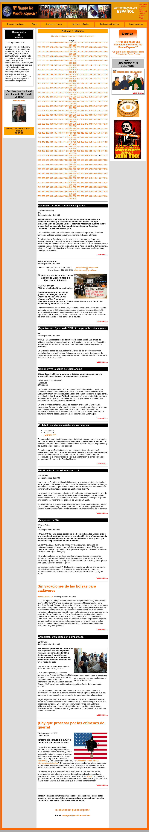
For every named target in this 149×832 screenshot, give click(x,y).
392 (82, 128)
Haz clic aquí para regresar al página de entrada (72, 36)
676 (98, 191)
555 (94, 164)
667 (63, 191)
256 (98, 97)
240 (74, 94)
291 (78, 106)
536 (98, 160)
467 (63, 146)
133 (86, 70)
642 (43, 187)
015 (94, 43)
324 (51, 115)
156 (98, 74)
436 (98, 137)
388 (66, 128)
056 (98, 52)
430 (74, 137)
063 (47, 56)
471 (78, 146)
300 (74, 108)
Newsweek (42, 761)
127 (63, 70)
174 (90, 79)
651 (78, 187)
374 (90, 124)
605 (55, 178)
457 (102, 142)
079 (70, 58)
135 (94, 70)
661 (39, 191)
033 (86, 47)
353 (86, 119)
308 (66, 110)
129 (70, 70)
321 (39, 115)
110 (74, 65)
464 (51, 146)
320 (74, 112)
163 (47, 79)
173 (86, 79)
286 (59, 106)
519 (70, 158)
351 (78, 119)
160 (74, 76)
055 (94, 52)
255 (94, 97)
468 (66, 146)
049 (70, 52)
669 (70, 191)
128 (66, 70)
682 (43, 196)
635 (94, 182)
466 (59, 146)
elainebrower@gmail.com (85, 270)
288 (66, 106)
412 (82, 133)
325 (55, 115)
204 (51, 88)
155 (94, 74)
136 (98, 70)
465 (55, 146)
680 (74, 194)
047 (63, 52)
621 (39, 182)
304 (51, 110)
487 (63, 151)
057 (102, 52)
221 (39, 92)
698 (105, 196)
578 (105, 169)
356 (98, 119)
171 (78, 79)
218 (105, 88)
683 (47, 196)
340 (74, 117)
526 (59, 160)
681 (39, 196)
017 (102, 43)
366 (59, 124)
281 (39, 106)
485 (55, 151)
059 (70, 54)
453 (86, 142)
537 (102, 160)
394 (90, 128)
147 (63, 74)
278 (105, 101)
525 (55, 160)
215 (94, 88)
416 (98, 133)
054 (90, 52)
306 (59, 110)
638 (105, 182)
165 (55, 79)
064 (51, 56)
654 (90, 187)
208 (66, 88)
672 (82, 191)
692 (82, 196)
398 (105, 128)
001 (39, 43)
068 (66, 56)
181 (39, 83)
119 (70, 67)
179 (70, 81)
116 (98, 65)
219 (70, 90)
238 (105, 92)
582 (43, 173)
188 (66, 83)
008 (66, 43)
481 (39, 151)
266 (59, 101)
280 (74, 103)
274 (90, 101)
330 (74, 115)
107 (63, 65)
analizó (90, 776)
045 (55, 52)
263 (47, 101)
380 (74, 126)
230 (74, 92)
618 (105, 178)
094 (90, 61)
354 (90, 119)
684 (51, 196)
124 (51, 70)
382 (43, 128)
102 (43, 65)
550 (74, 164)
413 (86, 133)
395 (94, 128)
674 (90, 191)
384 (51, 128)
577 (102, 169)
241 (39, 97)
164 (51, 79)
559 (70, 167)
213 (86, 88)
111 (78, 65)
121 (39, 70)
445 (55, 142)
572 (82, 169)
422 (43, 137)
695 (94, 196)
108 (66, 65)
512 (82, 155)
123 (47, 70)
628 (66, 182)
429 (70, 137)
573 (86, 169)
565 (55, 169)
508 (66, 155)
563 (47, 169)
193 (86, 83)
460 (74, 144)
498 (105, 151)
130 (74, 70)
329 (70, 115)
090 (74, 61)
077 (102, 56)
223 (47, 92)
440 (74, 140)
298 (105, 106)
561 (39, 169)
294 (90, 106)
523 (47, 160)
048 (66, 52)
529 (70, 160)
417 (102, 133)
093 (86, 61)
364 (51, 124)
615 (94, 178)
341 (39, 119)
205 (55, 88)
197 (102, 83)
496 (98, 151)
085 (55, 61)
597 (102, 173)
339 (70, 117)
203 (47, 88)
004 (51, 43)
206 (59, 88)
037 (102, 47)
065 (55, 56)
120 (74, 67)
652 (82, 187)
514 (90, 155)
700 (74, 198)
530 (74, 160)
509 (70, 155)
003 (47, 43)
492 (82, 151)
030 (74, 47)
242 (43, 97)
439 (70, 140)
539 (70, 162)
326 (59, 115)
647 (63, 187)
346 (59, 119)
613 (86, 178)
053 (86, 52)
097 (102, 61)
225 (55, 92)
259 (70, 99)
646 (59, 187)
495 (94, 151)
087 (63, 61)
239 (70, 94)
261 (39, 101)
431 (78, 137)
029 (70, 47)
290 (74, 106)
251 (78, 97)
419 (70, 135)
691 (78, 196)
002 (43, 43)
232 (82, 92)
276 (98, 101)
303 (47, 110)
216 (98, 88)
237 (102, 92)
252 (82, 97)
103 (47, 65)
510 (74, 155)
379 (70, 126)
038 (105, 47)
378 (105, 124)
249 (70, 97)
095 (94, 61)
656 (98, 187)
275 (94, 101)
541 (39, 164)
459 (70, 144)
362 (43, 124)
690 (74, 196)
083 (47, 61)
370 (74, 124)
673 (86, 191)
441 (39, 142)
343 (47, 119)
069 (70, 56)
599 (70, 176)
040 (74, 49)
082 (43, 61)
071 (78, 56)
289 (70, 106)
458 (105, 142)
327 (63, 115)
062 (43, 56)
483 (47, 151)
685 (55, 196)
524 (51, 160)
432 (82, 137)
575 (94, 169)
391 (78, 128)
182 (43, 83)
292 (82, 106)
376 (98, 124)
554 (90, 164)
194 (90, 83)
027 (63, 47)
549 (70, 164)
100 (74, 63)
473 (86, 146)
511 (78, 155)
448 (66, 142)
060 (74, 54)
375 (94, 124)
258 (105, 97)
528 (66, 160)
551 (78, 164)
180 (74, 81)
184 (51, 83)
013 (86, 43)
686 (59, 196)
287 (63, 106)
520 (74, 158)
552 (82, 164)
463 (47, 146)
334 (90, 115)
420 (74, 135)
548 (66, 164)
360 (74, 122)
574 (90, 169)
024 (51, 47)
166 (59, 79)
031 (78, 47)
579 (70, 171)
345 (55, 119)
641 (39, 187)
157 (102, 74)
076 (98, 56)
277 (102, 101)
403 (47, 133)
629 (70, 182)
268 (66, 101)
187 (63, 83)
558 (105, 164)
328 (66, 115)
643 (47, 187)
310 (74, 110)
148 (66, 74)
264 (51, 101)
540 (74, 162)
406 (59, 133)
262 (43, 101)
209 (70, 88)
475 (94, 146)
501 (39, 155)
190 (74, 83)
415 (94, 133)
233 (86, 92)
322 (43, 115)
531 (78, 160)
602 (43, 178)
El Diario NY (50, 435)
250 (74, 97)
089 (70, 61)
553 (86, 164)
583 (47, 173)
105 (55, 65)
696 (98, 196)
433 (86, 137)
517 (102, 155)
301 (39, 110)
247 (63, 97)
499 (70, 153)
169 (70, 79)
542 (43, 164)
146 (59, 74)
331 (78, 115)
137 (102, 70)
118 (105, 65)
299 (70, 108)
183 (47, 83)
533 (86, 160)
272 (82, 101)
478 (105, 146)
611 (78, 178)
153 (86, 74)
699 (70, 198)
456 (98, 142)
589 (70, 173)
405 (55, 133)
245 (55, 97)
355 (94, 119)
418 (105, 133)
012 (82, 43)
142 (43, 74)
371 (78, 124)
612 (82, 178)
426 (59, 137)
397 (102, 128)
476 (98, 146)
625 (55, 182)
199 (70, 85)
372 (82, 124)
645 (55, 187)
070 (74, 56)
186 (59, 83)
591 (78, 173)
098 (105, 61)
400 (74, 131)
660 (74, 189)
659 (70, 189)
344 (51, 119)
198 (105, 83)
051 (78, 52)
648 (66, 187)
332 (82, 115)
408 (66, 133)
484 (51, 151)
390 (74, 128)
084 (51, 61)
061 (39, 56)
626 (59, 182)
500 (74, 153)
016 (98, 43)
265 (55, 101)
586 (59, 173)
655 (94, 187)
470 (74, 146)
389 (70, 128)
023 (47, 47)
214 (90, 88)
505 (55, 155)
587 (63, 173)
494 (90, 151)
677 (102, 191)
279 (70, 103)
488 (66, 151)
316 (98, 110)
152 (82, 74)
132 (82, 70)
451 (78, 142)
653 (86, 187)
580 (74, 171)
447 (63, 142)
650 (74, 187)
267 (63, 101)
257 (102, 97)
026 (59, 47)
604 (51, 178)
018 (105, 43)
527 (63, 160)
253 (86, 97)
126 (59, 70)
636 (98, 182)
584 (51, 173)
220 (74, 90)
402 (43, 133)
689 (70, 196)
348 (66, 119)
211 (78, 88)
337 (102, 115)
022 (43, 47)
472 (82, 146)
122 (43, 70)
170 (74, 79)
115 (94, 65)
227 (63, 92)
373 (86, 124)
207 (63, 88)
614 (90, 178)
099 (70, 63)
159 (70, 76)
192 (82, 83)
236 (98, 92)
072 (82, 56)
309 (70, 110)
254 (90, 97)
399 (70, 131)
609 (70, 178)
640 (74, 185)
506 (59, 155)
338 (105, 115)
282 (43, 106)
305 (55, 110)
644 (51, 187)
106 (59, 65)
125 (55, 70)
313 (86, 110)
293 (86, 106)
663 (47, 191)
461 (39, 146)
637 (102, 182)
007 (63, 43)
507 (63, 155)
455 (94, 142)
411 (78, 133)
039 (70, 49)
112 (82, 65)
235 (94, 92)
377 (102, 124)
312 (82, 110)
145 (55, 74)
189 (70, 83)
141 (39, 74)
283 (47, 106)
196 (98, 83)
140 (74, 72)
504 (51, 155)
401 (39, 133)
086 (59, 61)
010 (74, 43)
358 (105, 119)
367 (63, 124)
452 (82, 142)
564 (51, 169)
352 (82, 119)
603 (47, 178)
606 (59, 178)
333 (86, 115)
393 (86, 128)
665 (55, 191)
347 (63, 119)
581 (39, 173)
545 (55, 164)
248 (66, 97)
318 (105, 110)
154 (90, 74)
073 (86, 56)
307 (63, 110)
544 (51, 164)
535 (94, 160)
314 (90, 110)
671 (78, 191)
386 (59, 128)
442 (43, 142)
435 (94, 137)
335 (94, 115)
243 (47, 97)
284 (51, 106)
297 (102, 106)
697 (102, 196)
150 (74, 74)
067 (63, 56)
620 (74, 180)
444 (51, 142)
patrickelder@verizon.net (87, 268)
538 (105, 160)
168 (66, 79)
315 (94, 110)
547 (63, 164)
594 (90, 173)
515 (94, 155)
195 (94, 83)
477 (102, 146)
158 (105, 74)
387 (63, 128)
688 (66, 196)
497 (102, 151)
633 (86, 182)
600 (74, 176)
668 (66, 191)
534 (90, 160)
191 (78, 83)
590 (74, 173)
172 (82, 79)
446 (59, 142)
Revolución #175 (45, 596)
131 (78, 70)
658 (105, 187)
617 (102, 178)
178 (105, 79)
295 (94, 106)
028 (66, 47)
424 (51, 137)
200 (74, 85)
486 (59, 151)
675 (94, 191)
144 (51, 74)
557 (102, 164)
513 (86, 155)
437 (102, 137)
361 (39, 124)
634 (90, 182)
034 (90, 47)
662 (43, 191)
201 (39, 88)
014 (90, 43)
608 (66, 178)
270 (74, 101)
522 (43, 160)
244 (51, 97)
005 (55, 43)
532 (82, 160)
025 (55, 47)
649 (70, 187)
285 (55, 106)
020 (74, 45)
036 (98, 47)
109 (70, 65)
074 (90, 56)
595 (94, 173)
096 (98, 61)
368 (66, 124)
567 (63, 169)
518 (105, 155)
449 (70, 142)
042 (43, 52)
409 (70, 133)
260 (74, 99)
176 (98, 79)
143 (47, 74)
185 (55, 83)
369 (70, 124)
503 (47, 155)
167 (63, 79)
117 (102, 65)
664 (51, 191)
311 (78, 110)
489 (70, 151)
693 (86, 196)
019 (70, 45)
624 (51, 182)
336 (98, 115)
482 (43, 151)
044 (51, 52)
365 (55, 124)
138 (105, 70)
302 (43, 110)
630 (74, 182)
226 (59, 92)
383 (47, 128)
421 (39, 137)
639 (70, 185)
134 (90, 70)
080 (74, 58)
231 (78, 92)
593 (86, 173)
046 (59, 52)
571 (78, 169)
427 (63, 137)
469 (70, 146)
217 (102, 88)
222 (43, 92)
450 (74, 142)
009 (70, 43)
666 (59, 191)
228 (66, 92)
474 (90, 146)
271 (78, 101)
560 (74, 167)
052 (82, 52)
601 (39, 178)
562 (43, 169)
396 (98, 128)
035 (94, 47)
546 (59, 164)
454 (90, 142)
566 (59, 169)
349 (70, 119)
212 (82, 88)
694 (90, 196)
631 (78, 182)
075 (94, 56)
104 (51, 65)
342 (43, 119)
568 (66, 169)
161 (39, 79)
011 (78, 43)
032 (82, 47)
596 (98, 173)
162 (43, 79)
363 (47, 124)
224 (51, 92)
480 (74, 149)
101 (39, 65)
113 (86, 65)
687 (63, 196)
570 (74, 169)
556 (98, 164)
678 (105, 191)
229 (70, 92)
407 (63, 133)
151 (78, 74)
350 (74, 119)
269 (70, 101)
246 (59, 97)
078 (105, 56)
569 (70, 169)
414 (90, 133)
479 (70, 149)
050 (74, 52)
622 (43, 182)
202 (43, 88)
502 (43, 155)
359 (70, 122)
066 (59, 56)
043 (47, 52)
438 (105, 137)
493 (86, 151)
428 (66, 137)
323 (47, 115)
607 (63, 178)
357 (102, 119)
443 (47, 142)
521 (39, 160)
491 (78, 151)
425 (55, 137)
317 (102, 110)
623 (47, 182)
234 (90, 92)
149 (70, 74)
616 (98, 178)
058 (105, 52)
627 (63, 182)
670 (74, 191)
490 (74, 151)
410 (74, 133)
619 (70, 180)
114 (90, 65)
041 (39, 52)
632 (82, 182)
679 (70, 194)
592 (82, 173)
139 (70, 72)
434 (90, 137)
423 (47, 137)
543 (47, 164)
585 (55, 173)
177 (102, 79)
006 (59, 43)
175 (94, 79)
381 (39, 128)
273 (86, 101)
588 (66, 173)
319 (70, 112)
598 (105, 173)
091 (78, 61)
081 (39, 61)
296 (98, 106)
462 (43, 146)
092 (82, 61)
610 (74, 178)
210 (74, 88)
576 (98, 169)
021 (39, 47)
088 (66, 61)
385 (55, 128)
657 (102, 187)
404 (51, 133)
